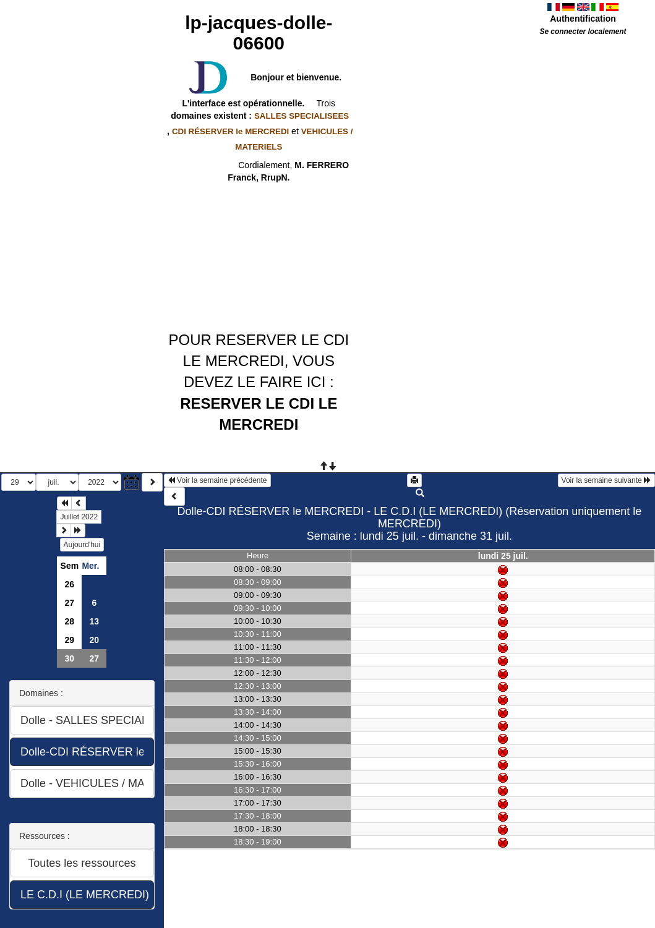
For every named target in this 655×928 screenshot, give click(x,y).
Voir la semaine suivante (606, 480)
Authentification (583, 18)
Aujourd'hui (82, 544)
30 (70, 658)
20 (95, 640)
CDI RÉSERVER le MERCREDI (230, 131)
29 (70, 640)
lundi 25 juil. (503, 556)
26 (70, 584)
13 (95, 621)
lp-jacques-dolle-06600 (258, 32)
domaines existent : (258, 116)
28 (70, 621)
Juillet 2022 (79, 517)
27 (70, 603)
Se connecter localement (582, 31)
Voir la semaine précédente (217, 480)
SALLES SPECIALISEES (301, 116)
